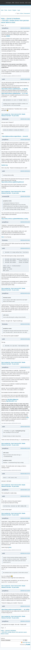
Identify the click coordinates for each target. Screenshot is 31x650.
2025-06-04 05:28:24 (26, 339)
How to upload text (5, 114)
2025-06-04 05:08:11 (26, 324)
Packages (8, 2)
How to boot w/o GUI (16, 114)
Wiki (13, 2)
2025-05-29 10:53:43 (26, 196)
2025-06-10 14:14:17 (26, 606)
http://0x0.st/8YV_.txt (11, 401)
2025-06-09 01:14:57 (26, 489)
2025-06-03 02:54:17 (26, 240)
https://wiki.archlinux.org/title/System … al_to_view (14, 93)
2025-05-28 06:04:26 (26, 171)
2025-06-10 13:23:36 (26, 553)
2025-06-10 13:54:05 (26, 590)
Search (9, 10)
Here (2, 237)
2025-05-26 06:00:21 (26, 28)
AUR (26, 2)
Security (22, 2)
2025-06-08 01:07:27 (26, 367)
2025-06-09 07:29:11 (26, 496)
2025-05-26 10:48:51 (26, 119)
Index (2, 10)
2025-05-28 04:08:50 (26, 139)
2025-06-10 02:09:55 (26, 518)
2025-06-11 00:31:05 (26, 621)
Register (14, 10)
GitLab (17, 2)
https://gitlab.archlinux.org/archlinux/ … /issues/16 (15, 136)
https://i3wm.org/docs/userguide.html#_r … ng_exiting (15, 609)
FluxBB (28, 644)
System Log (4, 165)
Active (21, 13)
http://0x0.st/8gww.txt (12, 399)
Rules (5, 10)
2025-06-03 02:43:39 (26, 222)
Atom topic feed (26, 642)
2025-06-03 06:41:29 (26, 248)
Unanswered (27, 13)
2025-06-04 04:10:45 (26, 293)
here (27, 417)
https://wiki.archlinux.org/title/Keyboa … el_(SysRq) (14, 88)
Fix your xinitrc (15, 115)
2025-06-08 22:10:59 (26, 448)
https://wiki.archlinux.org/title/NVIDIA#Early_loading (14, 218)
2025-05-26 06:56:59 (26, 79)
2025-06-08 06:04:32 (26, 426)
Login (18, 10)
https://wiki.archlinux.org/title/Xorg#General (12, 182)
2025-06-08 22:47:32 (26, 473)
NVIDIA (8, 36)
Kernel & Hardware (13, 18)
